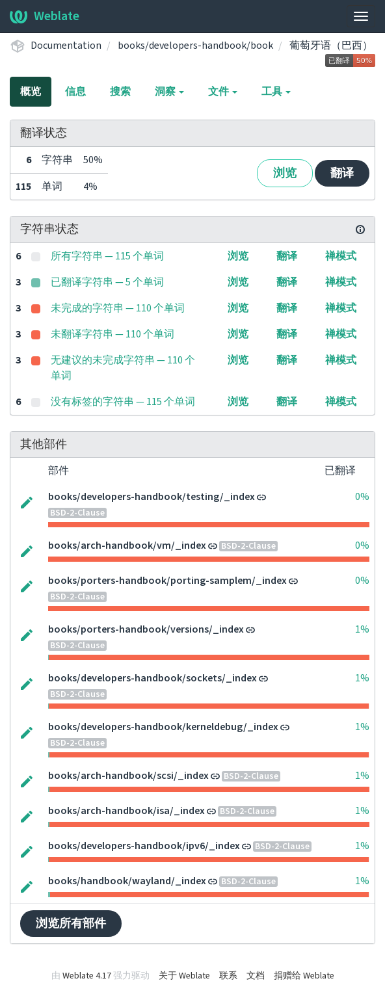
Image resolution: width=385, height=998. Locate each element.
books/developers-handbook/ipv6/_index (144, 846)
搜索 (120, 92)
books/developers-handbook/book (195, 45)
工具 (276, 92)
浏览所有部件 (71, 923)
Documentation (66, 45)
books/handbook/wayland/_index (127, 881)
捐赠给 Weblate (304, 975)
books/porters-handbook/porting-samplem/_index (167, 580)
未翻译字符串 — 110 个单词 (112, 334)
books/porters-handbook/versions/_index (146, 629)
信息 (75, 92)
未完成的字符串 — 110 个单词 (118, 308)
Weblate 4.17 (86, 975)
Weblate (44, 16)
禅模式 (340, 256)
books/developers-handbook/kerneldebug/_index (163, 727)
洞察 (169, 92)
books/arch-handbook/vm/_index (127, 545)
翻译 (342, 173)
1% (362, 629)
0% (362, 497)
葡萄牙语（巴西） (331, 45)
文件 (222, 92)
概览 (30, 92)
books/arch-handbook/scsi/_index (128, 775)
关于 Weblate (184, 975)
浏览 (285, 173)
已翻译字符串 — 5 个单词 (107, 282)
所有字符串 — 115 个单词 (107, 256)
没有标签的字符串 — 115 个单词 (123, 402)
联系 (228, 975)
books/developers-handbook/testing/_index (151, 497)
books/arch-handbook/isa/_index (126, 811)
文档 (255, 975)
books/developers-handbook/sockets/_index (152, 678)
